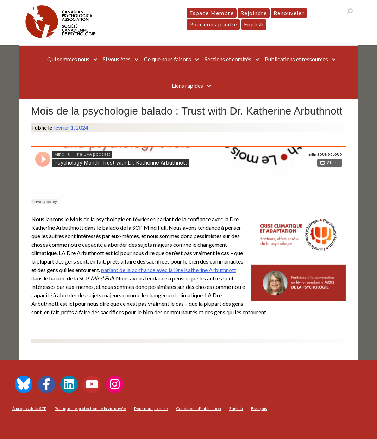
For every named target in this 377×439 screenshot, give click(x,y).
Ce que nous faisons (167, 59)
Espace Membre (211, 13)
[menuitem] (254, 24)
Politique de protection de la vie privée (90, 408)
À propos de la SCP (29, 408)
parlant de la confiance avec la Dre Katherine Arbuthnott (168, 269)
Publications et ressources (296, 59)
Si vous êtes (117, 59)
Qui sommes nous (68, 59)
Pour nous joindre (213, 24)
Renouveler (289, 13)
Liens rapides (187, 85)
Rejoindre (253, 13)
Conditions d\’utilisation (198, 408)
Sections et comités (228, 59)
